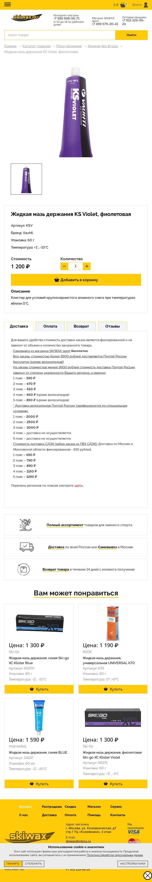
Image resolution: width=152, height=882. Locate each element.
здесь (78, 485)
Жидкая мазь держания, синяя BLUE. (38, 752)
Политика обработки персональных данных (115, 855)
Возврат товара (56, 569)
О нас (23, 815)
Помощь (94, 815)
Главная (10, 46)
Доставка (56, 547)
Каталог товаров (36, 46)
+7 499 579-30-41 (105, 24)
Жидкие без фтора (103, 46)
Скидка (70, 807)
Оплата (70, 815)
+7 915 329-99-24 (133, 22)
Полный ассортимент (65, 525)
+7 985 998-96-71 (67, 18)
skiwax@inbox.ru (78, 841)
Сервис (116, 807)
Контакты (117, 815)
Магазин (94, 807)
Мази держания (69, 46)
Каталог (25, 807)
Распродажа (52, 807)
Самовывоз (107, 547)
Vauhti (28, 233)
